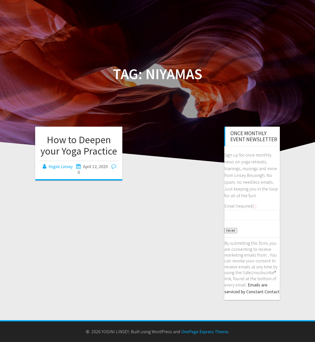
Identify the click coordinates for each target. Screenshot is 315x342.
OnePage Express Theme (204, 331)
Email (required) (240, 206)
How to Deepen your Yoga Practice (78, 145)
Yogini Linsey (60, 166)
